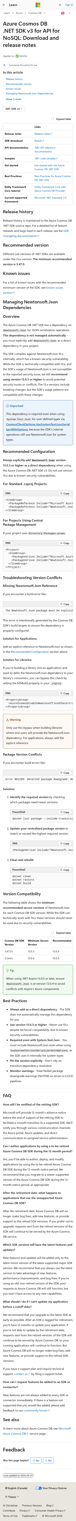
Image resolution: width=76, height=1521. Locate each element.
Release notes (42, 133)
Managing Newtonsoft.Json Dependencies (29, 93)
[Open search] (60, 5)
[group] (38, 505)
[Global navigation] (3, 5)
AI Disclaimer (10, 1505)
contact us (20, 1374)
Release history (14, 79)
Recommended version (19, 84)
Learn (7, 13)
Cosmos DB (35, 13)
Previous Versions (32, 1505)
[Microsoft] (38, 5)
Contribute (9, 1510)
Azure (19, 13)
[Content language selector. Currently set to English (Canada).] (16, 1488)
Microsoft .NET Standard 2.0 (50, 197)
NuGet (38, 140)
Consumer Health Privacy (49, 1510)
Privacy (24, 1510)
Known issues (13, 88)
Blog (48, 1505)
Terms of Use (10, 1516)
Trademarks (28, 1516)
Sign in (69, 4)
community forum (35, 1410)
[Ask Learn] (63, 13)
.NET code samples (45, 158)
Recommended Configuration (30, 652)
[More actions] (70, 13)
